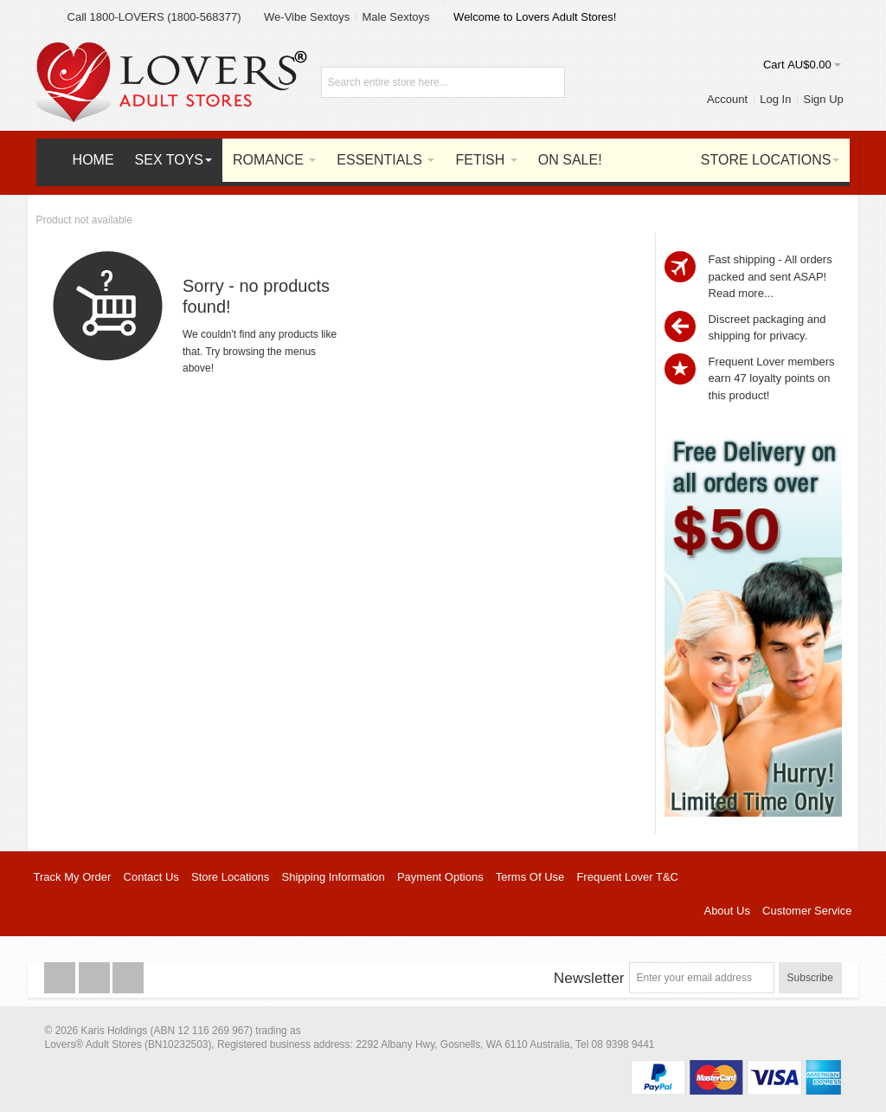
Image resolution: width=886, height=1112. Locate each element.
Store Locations (230, 876)
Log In (775, 99)
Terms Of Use (530, 876)
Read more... (741, 293)
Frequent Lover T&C (627, 876)
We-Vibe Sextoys (307, 16)
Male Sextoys (395, 16)
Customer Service (806, 910)
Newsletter (589, 977)
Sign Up (824, 99)
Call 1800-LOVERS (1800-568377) (154, 16)
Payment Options (440, 876)
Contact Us (151, 876)
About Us (726, 910)
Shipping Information (333, 876)
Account (727, 99)
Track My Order (73, 876)
